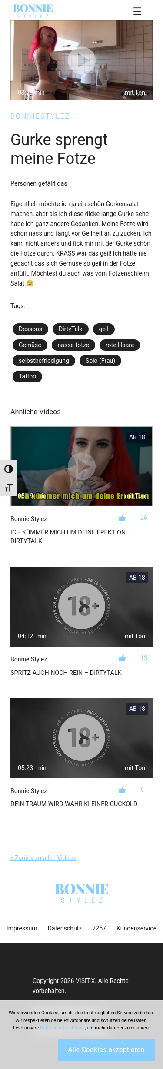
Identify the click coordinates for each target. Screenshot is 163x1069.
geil (104, 328)
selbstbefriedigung (44, 360)
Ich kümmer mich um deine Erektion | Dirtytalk (69, 536)
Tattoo (27, 376)
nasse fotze (73, 345)
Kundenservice (136, 928)
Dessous (30, 328)
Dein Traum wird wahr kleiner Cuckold (73, 803)
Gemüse (30, 345)
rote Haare (120, 345)
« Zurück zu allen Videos (43, 857)
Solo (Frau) (100, 360)
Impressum (22, 928)
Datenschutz (65, 928)
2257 (99, 928)
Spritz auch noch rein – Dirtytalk (66, 672)
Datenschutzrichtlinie (62, 1028)
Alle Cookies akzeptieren (106, 1050)
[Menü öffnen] (137, 11)
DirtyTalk (71, 328)
